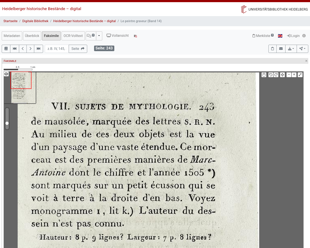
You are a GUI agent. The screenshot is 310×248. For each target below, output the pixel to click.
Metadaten (12, 36)
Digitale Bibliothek (35, 21)
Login (293, 36)
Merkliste (263, 36)
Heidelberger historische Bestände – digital (41, 8)
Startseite (10, 21)
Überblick (32, 36)
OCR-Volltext (73, 36)
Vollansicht (118, 36)
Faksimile (51, 36)
